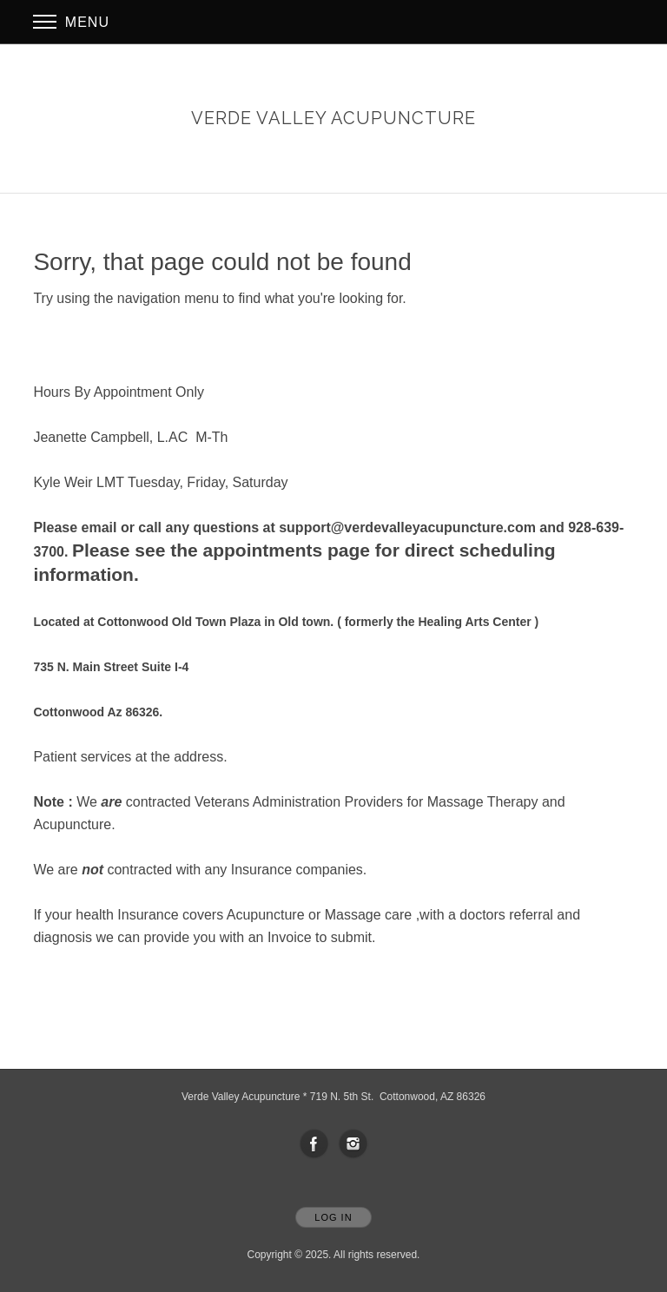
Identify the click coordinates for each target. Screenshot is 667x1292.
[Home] (333, 118)
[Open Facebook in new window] (314, 1144)
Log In (333, 1217)
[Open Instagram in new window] (353, 1144)
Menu (71, 22)
